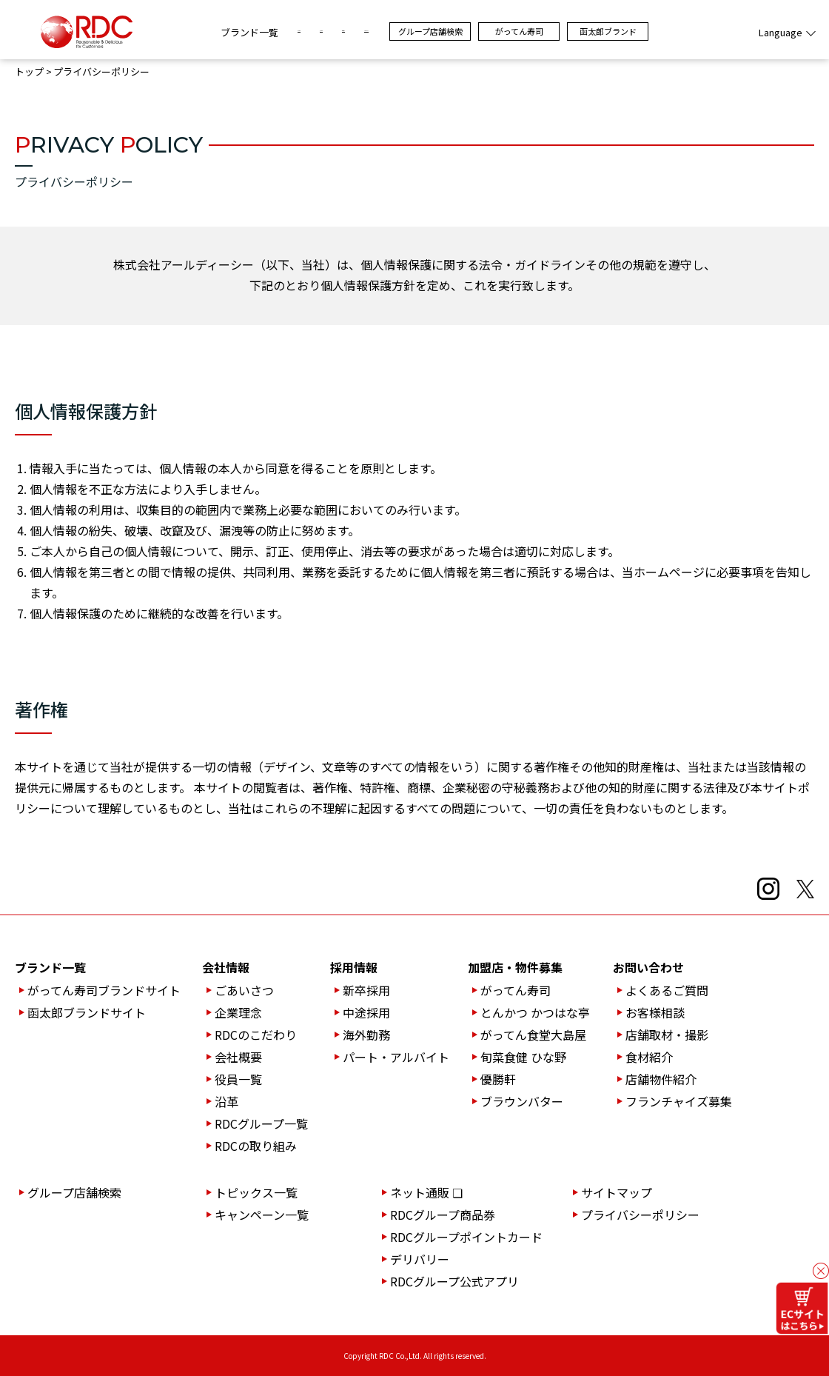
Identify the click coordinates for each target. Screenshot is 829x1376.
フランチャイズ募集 (678, 1101)
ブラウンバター (521, 1101)
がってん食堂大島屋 (533, 1035)
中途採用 (366, 1012)
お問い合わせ (648, 967)
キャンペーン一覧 (262, 1214)
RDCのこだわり (256, 1035)
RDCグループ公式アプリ (454, 1281)
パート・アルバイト (396, 1057)
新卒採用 (366, 990)
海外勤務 (366, 1035)
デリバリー (419, 1259)
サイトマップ (616, 1192)
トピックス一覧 (256, 1192)
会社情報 (225, 967)
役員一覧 (238, 1079)
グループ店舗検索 (510, 31)
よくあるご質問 (666, 990)
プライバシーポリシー (640, 1214)
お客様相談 (655, 1012)
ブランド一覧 (169, 32)
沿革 (226, 1101)
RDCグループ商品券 (442, 1214)
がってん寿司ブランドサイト (104, 990)
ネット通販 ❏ (426, 1192)
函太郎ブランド (687, 31)
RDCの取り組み (256, 1146)
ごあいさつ (244, 990)
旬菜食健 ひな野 (523, 1057)
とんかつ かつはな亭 (535, 1012)
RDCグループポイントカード (466, 1237)
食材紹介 (649, 1057)
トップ (29, 72)
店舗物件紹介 (661, 1079)
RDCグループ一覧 (261, 1123)
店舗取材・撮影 (666, 1035)
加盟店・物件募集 (515, 967)
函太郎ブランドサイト (86, 1012)
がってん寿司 (599, 31)
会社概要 (238, 1057)
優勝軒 (498, 1079)
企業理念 (238, 1012)
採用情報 (353, 967)
